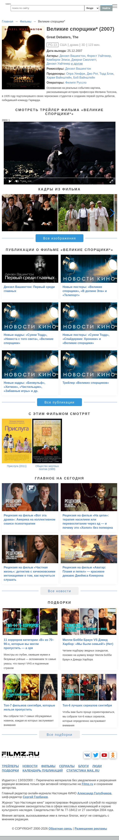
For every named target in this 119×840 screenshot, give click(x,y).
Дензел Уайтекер (58, 63)
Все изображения (59, 238)
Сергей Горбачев (35, 797)
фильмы (48, 766)
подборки (10, 770)
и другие (77, 63)
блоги (83, 766)
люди (97, 766)
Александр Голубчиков (94, 793)
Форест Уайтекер (99, 55)
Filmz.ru (87, 784)
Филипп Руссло (75, 82)
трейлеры (10, 766)
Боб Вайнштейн (84, 77)
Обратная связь (60, 828)
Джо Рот (92, 73)
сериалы (66, 766)
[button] (112, 213)
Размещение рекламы (90, 828)
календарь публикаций (43, 770)
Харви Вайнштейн (59, 77)
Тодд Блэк (106, 73)
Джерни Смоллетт (83, 59)
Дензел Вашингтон (72, 55)
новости (30, 766)
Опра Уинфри (75, 73)
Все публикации (60, 402)
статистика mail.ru (82, 770)
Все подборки (59, 735)
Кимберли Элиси (58, 59)
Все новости (59, 591)
